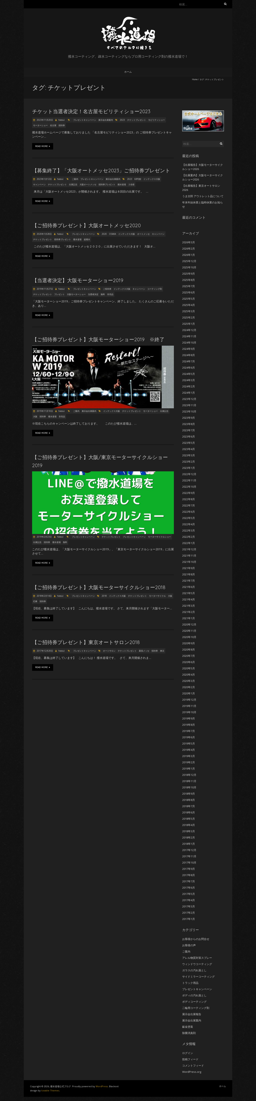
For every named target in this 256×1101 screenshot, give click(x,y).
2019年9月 (188, 718)
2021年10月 (189, 562)
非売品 (110, 294)
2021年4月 (188, 599)
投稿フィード (190, 1059)
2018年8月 (188, 800)
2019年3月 (188, 756)
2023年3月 (188, 455)
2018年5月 (188, 819)
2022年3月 (188, 530)
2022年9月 (188, 493)
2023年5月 (188, 443)
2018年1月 (188, 844)
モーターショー (40, 125)
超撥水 (87, 239)
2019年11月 (189, 706)
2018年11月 (189, 781)
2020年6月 (188, 662)
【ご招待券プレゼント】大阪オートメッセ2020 (86, 225)
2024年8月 (188, 355)
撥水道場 (122, 184)
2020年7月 (188, 656)
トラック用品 (190, 983)
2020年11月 (189, 631)
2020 (104, 233)
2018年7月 (188, 806)
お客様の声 (189, 945)
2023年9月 (188, 418)
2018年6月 (188, 812)
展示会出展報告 (191, 1014)
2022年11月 (189, 480)
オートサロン (109, 650)
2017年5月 (188, 894)
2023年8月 (188, 424)
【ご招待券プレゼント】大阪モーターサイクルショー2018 (98, 587)
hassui (61, 119)
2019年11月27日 (44, 288)
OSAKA (112, 233)
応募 (35, 601)
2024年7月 (188, 361)
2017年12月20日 (44, 650)
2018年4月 (188, 825)
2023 (122, 119)
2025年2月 (188, 317)
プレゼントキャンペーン (84, 119)
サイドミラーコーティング (198, 976)
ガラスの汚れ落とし (194, 970)
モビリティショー (156, 119)
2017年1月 (188, 919)
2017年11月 (189, 856)
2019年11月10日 (44, 411)
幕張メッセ (144, 650)
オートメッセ (143, 233)
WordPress (102, 1086)
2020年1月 (188, 693)
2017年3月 (188, 906)
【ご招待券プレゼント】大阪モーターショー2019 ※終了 (98, 339)
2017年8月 (188, 875)
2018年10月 (189, 787)
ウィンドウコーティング (197, 964)
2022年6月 (188, 512)
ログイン (187, 1053)
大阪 (35, 416)
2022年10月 (189, 486)
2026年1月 (188, 255)
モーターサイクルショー (159, 536)
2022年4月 (188, 524)
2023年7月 (188, 430)
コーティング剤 (154, 288)
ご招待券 (107, 288)
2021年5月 (188, 593)
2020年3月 (188, 681)
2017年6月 (188, 887)
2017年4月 (188, 900)
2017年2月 (188, 913)
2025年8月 (188, 280)
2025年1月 (188, 324)
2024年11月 (189, 336)
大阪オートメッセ (88, 184)
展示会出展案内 (105, 119)
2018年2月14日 (44, 595)
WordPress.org (191, 1072)
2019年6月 (188, 737)
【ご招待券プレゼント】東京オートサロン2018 (86, 642)
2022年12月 (189, 474)
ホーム (128, 71)
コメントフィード (193, 1065)
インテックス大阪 (151, 179)
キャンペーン (39, 184)
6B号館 (137, 179)
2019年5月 (188, 743)
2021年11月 (189, 555)
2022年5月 (188, 518)
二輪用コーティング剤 (195, 1008)
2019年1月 (188, 768)
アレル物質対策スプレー (197, 958)
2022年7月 (188, 505)
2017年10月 (189, 862)
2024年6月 (188, 367)
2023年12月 (189, 399)
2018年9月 (188, 793)
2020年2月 (188, 687)
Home (195, 79)
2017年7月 (188, 881)
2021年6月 (188, 587)
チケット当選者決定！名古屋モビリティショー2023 (91, 111)
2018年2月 (188, 837)
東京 (162, 650)
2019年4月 (188, 750)
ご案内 (75, 179)
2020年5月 (188, 668)
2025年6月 (188, 292)
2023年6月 (188, 436)
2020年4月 (188, 674)
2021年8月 (188, 574)
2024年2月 (188, 386)
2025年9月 (188, 273)
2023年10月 (189, 411)
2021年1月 (188, 618)
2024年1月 (188, 392)
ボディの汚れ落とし (194, 995)
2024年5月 (188, 374)
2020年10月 (189, 637)
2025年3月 (188, 311)
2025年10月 (189, 267)
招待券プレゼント (107, 184)
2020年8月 (188, 649)
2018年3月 (188, 831)
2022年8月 (188, 499)
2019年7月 (188, 731)
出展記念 (73, 184)
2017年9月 (188, 869)
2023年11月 (189, 405)
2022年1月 (188, 543)
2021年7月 (188, 580)
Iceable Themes (50, 1090)
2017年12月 (189, 850)
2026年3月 (188, 242)
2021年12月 (189, 549)
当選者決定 (93, 294)
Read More (42, 146)
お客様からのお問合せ (195, 939)
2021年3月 (188, 606)
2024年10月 (189, 342)
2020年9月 (188, 643)
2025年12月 (189, 261)
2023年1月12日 (44, 179)
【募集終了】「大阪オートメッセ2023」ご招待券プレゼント (101, 170)
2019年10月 (189, 712)
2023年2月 (188, 461)
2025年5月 (188, 299)
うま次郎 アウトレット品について (202, 196)
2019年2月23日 (44, 536)
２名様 (131, 184)
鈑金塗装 (187, 1027)
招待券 (62, 125)
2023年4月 (188, 449)
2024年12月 (189, 330)
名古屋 (53, 125)
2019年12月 (189, 699)
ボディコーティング (194, 1001)
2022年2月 (188, 537)
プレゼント (59, 294)
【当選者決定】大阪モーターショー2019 (77, 280)
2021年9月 (188, 568)
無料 (103, 294)
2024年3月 (188, 380)
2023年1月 (188, 468)
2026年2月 (188, 248)
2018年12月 (189, 775)
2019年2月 (188, 762)
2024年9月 (188, 349)
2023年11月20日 (44, 119)
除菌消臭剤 (189, 1033)
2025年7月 (188, 286)
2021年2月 (188, 612)
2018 (104, 595)
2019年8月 (188, 725)
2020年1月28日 (44, 233)
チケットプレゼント (136, 119)
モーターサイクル (157, 595)
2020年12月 (189, 624)
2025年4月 (188, 305)
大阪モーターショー (76, 294)
